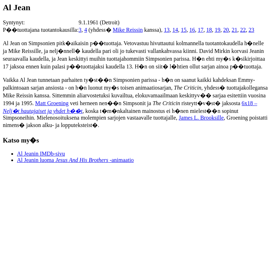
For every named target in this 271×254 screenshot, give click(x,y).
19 (217, 30)
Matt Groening (52, 103)
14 (175, 30)
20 (226, 30)
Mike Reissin (128, 30)
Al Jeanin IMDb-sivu (41, 154)
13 (166, 30)
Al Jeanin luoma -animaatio (75, 160)
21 (234, 30)
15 (183, 30)
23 (251, 30)
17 (200, 30)
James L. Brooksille (201, 118)
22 (243, 30)
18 (209, 30)
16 (192, 30)
